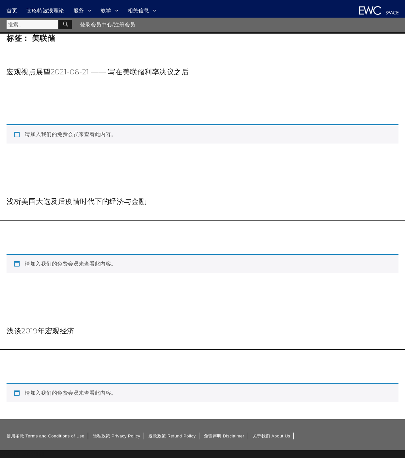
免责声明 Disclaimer (224, 436)
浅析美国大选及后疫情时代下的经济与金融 (76, 201)
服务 (78, 11)
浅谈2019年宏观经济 (40, 330)
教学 (106, 11)
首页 (12, 11)
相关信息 (138, 11)
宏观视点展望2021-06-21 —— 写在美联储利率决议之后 (98, 71)
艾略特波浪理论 (45, 11)
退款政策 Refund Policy (172, 436)
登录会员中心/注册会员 (107, 24)
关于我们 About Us (271, 436)
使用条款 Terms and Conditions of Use (46, 436)
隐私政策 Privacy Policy (116, 436)
